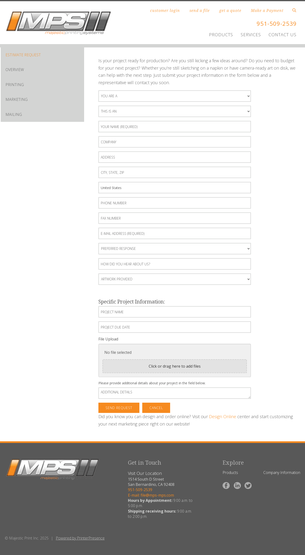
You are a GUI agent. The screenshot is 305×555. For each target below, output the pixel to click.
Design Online (222, 416)
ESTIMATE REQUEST (23, 54)
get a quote (230, 10)
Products (230, 472)
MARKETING (16, 99)
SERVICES (251, 34)
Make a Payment (267, 10)
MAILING (13, 114)
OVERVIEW (14, 69)
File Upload (108, 339)
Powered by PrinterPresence (80, 538)
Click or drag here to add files (175, 366)
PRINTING (14, 84)
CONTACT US (282, 34)
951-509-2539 (277, 23)
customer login (165, 10)
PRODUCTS (221, 34)
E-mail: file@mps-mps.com (151, 495)
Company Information (281, 472)
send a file (199, 10)
